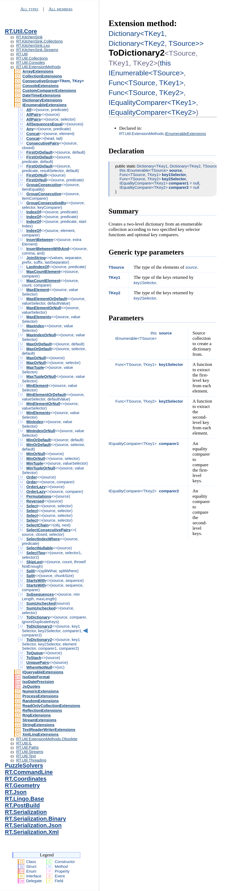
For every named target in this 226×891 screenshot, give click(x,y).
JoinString (35, 258)
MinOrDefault (38, 440)
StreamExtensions (39, 720)
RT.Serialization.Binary (35, 819)
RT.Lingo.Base (24, 799)
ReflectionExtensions (42, 710)
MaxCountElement (43, 271)
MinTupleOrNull (40, 468)
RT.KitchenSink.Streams (37, 50)
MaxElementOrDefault (46, 299)
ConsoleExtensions (40, 86)
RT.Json (16, 792)
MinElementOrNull (43, 404)
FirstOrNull (36, 175)
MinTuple (34, 463)
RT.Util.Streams (29, 752)
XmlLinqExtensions (40, 734)
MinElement (37, 385)
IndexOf (33, 212)
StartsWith (36, 580)
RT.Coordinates (25, 779)
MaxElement (37, 290)
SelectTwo (35, 553)
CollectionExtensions (42, 76)
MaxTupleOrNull (41, 376)
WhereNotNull (39, 667)
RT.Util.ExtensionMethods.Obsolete (46, 739)
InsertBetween (39, 240)
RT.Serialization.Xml (32, 832)
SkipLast (34, 562)
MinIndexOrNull (40, 431)
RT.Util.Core (21, 31)
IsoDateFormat (36, 677)
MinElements (38, 413)
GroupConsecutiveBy (46, 203)
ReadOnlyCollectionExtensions (51, 706)
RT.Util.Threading (31, 760)
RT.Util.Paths (27, 747)
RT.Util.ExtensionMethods (38, 67)
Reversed (35, 501)
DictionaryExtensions (42, 100)
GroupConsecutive (43, 185)
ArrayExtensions (37, 71)
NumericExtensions (40, 691)
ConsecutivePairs (42, 143)
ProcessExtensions (40, 696)
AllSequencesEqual (44, 124)
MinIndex (34, 422)
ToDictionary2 (39, 626)
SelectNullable (39, 548)
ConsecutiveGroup (39, 81)
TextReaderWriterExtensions (48, 729)
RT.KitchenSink (29, 37)
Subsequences (40, 594)
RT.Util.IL (24, 743)
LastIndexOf (37, 267)
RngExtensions (36, 715)
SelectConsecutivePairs (48, 530)
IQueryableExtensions (42, 672)
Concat (33, 134)
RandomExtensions (40, 701)
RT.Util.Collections (32, 58)
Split (30, 571)
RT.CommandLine (29, 772)
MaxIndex (35, 326)
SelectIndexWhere (43, 539)
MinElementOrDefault (46, 395)
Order (31, 477)
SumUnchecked (41, 603)
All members (60, 8)
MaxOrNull (36, 358)
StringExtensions (38, 725)
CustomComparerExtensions (49, 90)
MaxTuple (35, 367)
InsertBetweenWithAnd (47, 249)
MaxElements (38, 317)
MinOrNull (35, 454)
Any (30, 129)
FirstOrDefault (39, 152)
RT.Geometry (22, 785)
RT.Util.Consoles (30, 62)
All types (29, 8)
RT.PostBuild (22, 805)
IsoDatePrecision (38, 682)
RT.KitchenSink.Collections (39, 41)
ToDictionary (38, 617)
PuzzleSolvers (24, 765)
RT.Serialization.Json (33, 825)
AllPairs (33, 114)
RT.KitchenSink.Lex (33, 45)
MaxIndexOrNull (41, 335)
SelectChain (37, 525)
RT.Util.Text (26, 756)
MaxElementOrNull (43, 308)
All (28, 110)
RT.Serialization (26, 812)
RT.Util (22, 54)
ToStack (33, 658)
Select (32, 506)
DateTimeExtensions (41, 95)
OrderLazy (36, 487)
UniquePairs (37, 662)
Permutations (38, 496)
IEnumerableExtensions (44, 105)
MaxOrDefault (39, 344)
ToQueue (34, 653)
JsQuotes (31, 686)
